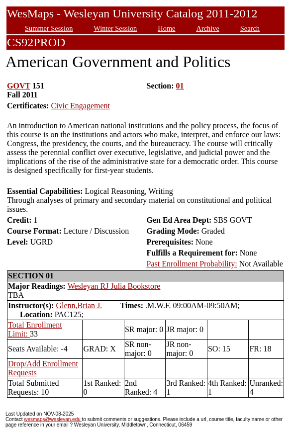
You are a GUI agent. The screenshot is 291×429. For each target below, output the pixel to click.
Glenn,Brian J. (79, 305)
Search (250, 28)
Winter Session (115, 28)
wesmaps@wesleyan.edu (53, 419)
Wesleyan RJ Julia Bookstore (114, 286)
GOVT (18, 86)
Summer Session (49, 28)
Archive (207, 28)
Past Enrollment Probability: (191, 263)
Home (166, 28)
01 (180, 86)
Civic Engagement (80, 105)
